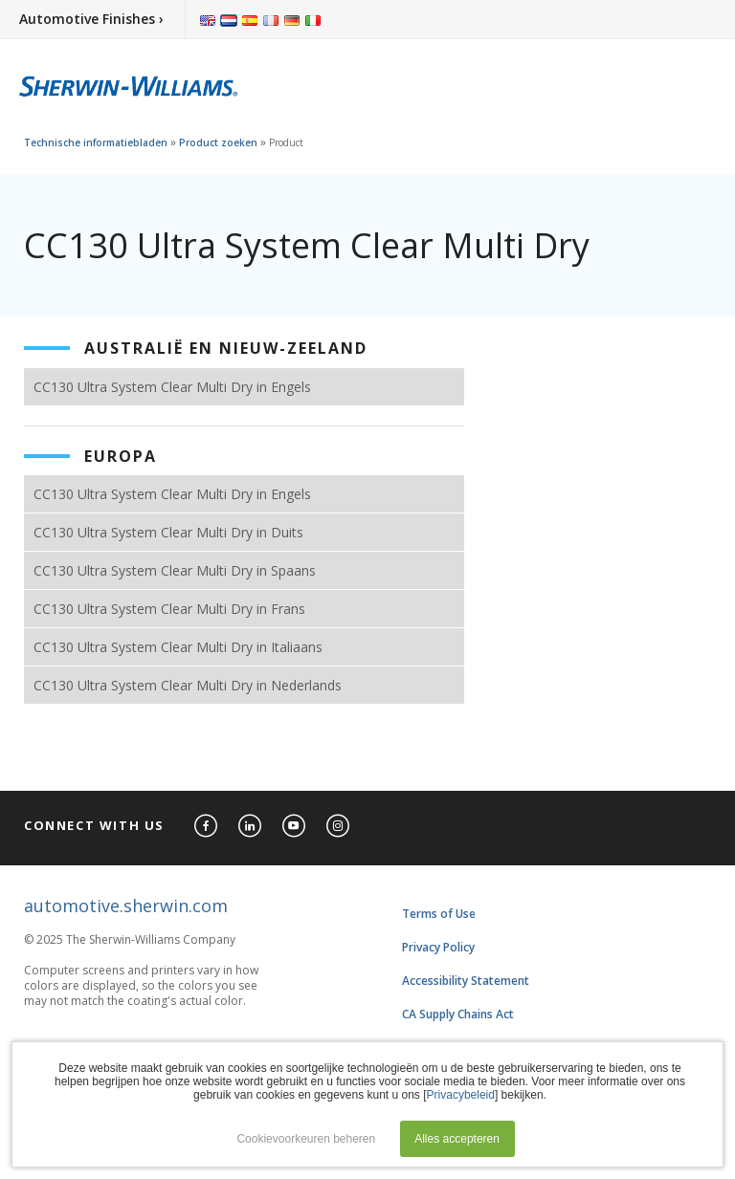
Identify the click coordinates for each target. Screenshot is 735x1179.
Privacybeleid (461, 1095)
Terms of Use (439, 914)
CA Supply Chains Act (458, 1014)
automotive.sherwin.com (126, 905)
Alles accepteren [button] (457, 1139)
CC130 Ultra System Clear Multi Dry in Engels (172, 387)
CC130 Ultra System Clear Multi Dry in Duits (168, 532)
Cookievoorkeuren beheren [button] (305, 1139)
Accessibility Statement (465, 980)
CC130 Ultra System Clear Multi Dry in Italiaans (178, 647)
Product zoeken (218, 142)
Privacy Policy (438, 947)
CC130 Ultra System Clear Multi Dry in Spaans (174, 570)
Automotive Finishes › (91, 19)
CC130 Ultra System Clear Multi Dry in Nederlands (187, 685)
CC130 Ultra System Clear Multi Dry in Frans (169, 609)
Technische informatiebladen (95, 142)
